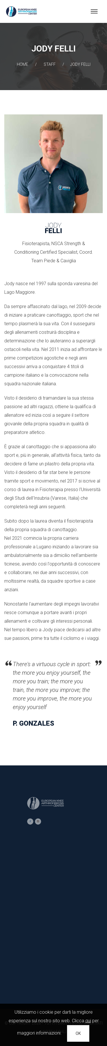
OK (78, 1033)
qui (88, 1020)
